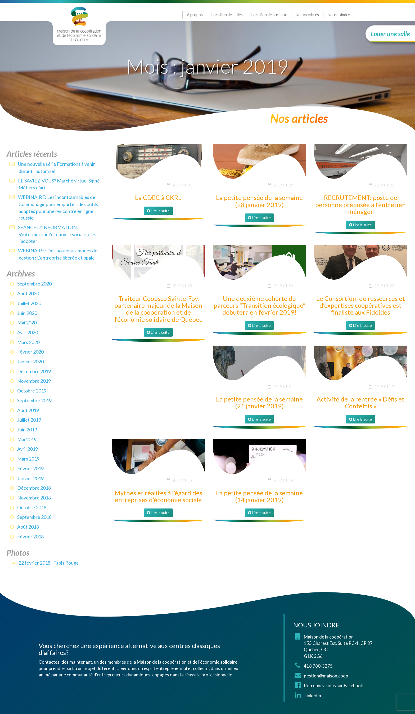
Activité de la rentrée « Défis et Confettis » (360, 402)
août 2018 (28, 527)
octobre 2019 (31, 391)
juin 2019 (27, 429)
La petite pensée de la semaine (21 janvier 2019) (259, 402)
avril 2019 (27, 449)
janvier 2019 (30, 478)
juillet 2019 (29, 420)
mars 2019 (28, 459)
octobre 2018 (31, 507)
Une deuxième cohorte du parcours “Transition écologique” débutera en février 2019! (259, 305)
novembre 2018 (34, 498)
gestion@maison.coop (326, 676)
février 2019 (30, 468)
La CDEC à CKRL (158, 197)
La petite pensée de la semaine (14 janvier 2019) (259, 496)
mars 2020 (28, 342)
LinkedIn (312, 695)
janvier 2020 (30, 361)
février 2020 (30, 352)
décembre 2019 (34, 371)
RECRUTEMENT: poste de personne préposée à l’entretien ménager (360, 204)
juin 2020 (27, 313)
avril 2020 (27, 332)
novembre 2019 (34, 381)
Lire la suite (158, 210)
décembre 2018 (34, 488)
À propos (195, 14)
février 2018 (30, 536)
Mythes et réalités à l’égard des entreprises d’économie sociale (158, 496)
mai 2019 (27, 439)
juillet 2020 (29, 303)
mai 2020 (27, 322)
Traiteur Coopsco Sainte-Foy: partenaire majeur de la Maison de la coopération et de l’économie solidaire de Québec (158, 308)
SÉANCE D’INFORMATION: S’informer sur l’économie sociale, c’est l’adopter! (58, 234)
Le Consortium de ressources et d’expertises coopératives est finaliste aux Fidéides (360, 305)
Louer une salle (390, 34)
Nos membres (307, 14)
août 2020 (28, 293)
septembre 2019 (34, 400)
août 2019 (28, 410)
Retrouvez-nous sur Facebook (333, 685)
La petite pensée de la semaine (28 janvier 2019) (259, 201)
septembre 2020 (34, 284)
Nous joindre (338, 14)
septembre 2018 (34, 517)
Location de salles (227, 14)
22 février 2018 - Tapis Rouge (49, 563)
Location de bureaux (269, 14)
